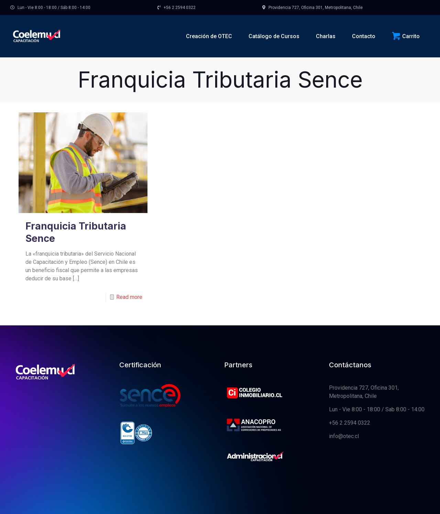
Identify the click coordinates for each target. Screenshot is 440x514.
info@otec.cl (344, 436)
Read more (129, 297)
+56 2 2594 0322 (349, 423)
